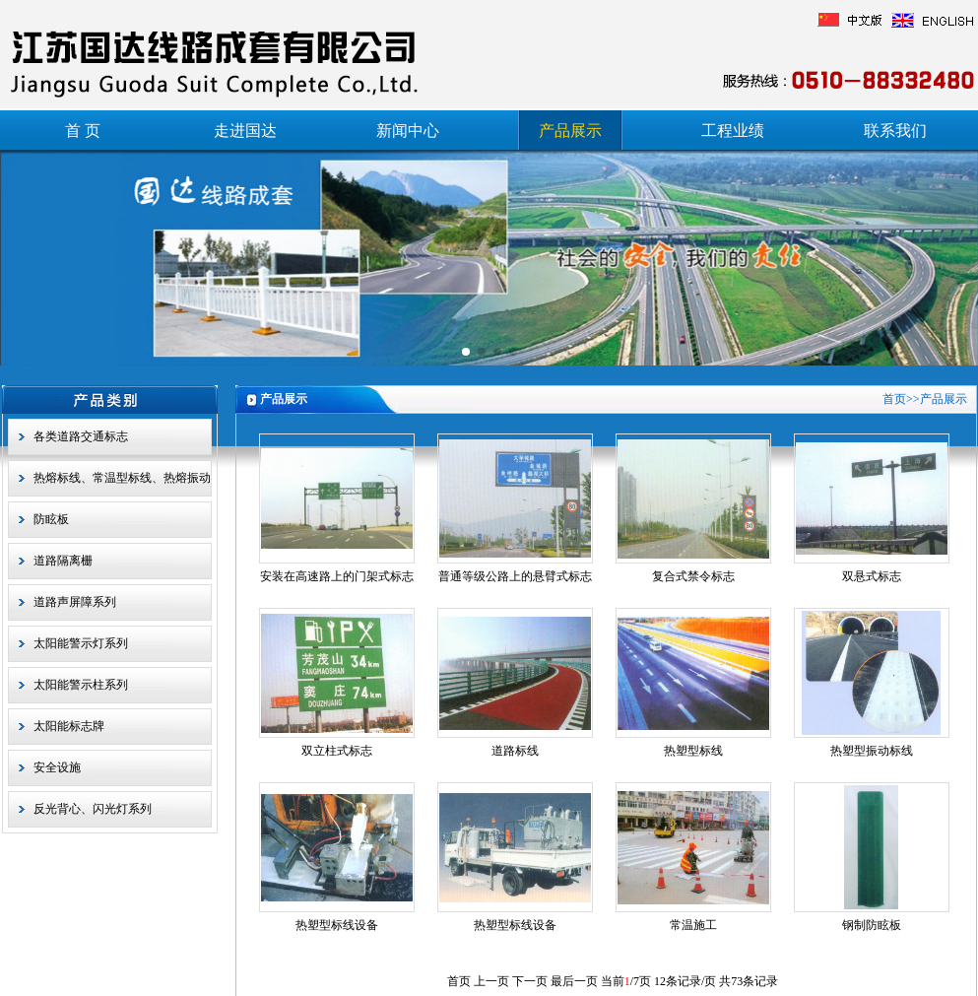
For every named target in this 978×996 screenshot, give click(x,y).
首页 (894, 399)
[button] (466, 352)
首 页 (82, 130)
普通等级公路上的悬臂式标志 (515, 576)
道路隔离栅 (63, 560)
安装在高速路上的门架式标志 (337, 576)
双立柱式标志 (336, 751)
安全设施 (57, 767)
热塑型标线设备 (336, 925)
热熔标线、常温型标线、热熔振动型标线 (122, 484)
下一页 (530, 981)
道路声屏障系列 (74, 602)
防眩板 (51, 519)
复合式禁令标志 (693, 576)
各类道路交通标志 (80, 436)
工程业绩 (732, 130)
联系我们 (895, 130)
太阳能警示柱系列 (80, 685)
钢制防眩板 (871, 925)
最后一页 (574, 981)
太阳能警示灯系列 (80, 643)
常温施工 (693, 925)
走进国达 (245, 130)
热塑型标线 (693, 751)
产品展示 (570, 130)
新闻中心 (407, 130)
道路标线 (515, 751)
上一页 (491, 981)
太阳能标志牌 (68, 726)
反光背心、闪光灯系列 (92, 809)
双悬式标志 (871, 576)
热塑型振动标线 (871, 751)
